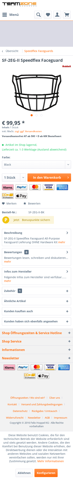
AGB (47, 417)
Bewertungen (13, 252)
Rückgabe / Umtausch (44, 411)
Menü (10, 14)
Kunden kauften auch (18, 311)
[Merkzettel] (48, 15)
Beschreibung (13, 233)
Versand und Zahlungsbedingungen (41, 404)
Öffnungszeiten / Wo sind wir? (27, 397)
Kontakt (12, 404)
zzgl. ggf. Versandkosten (28, 131)
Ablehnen (24, 473)
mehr (61, 242)
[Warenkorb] (67, 15)
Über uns (54, 397)
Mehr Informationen (50, 461)
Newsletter (34, 417)
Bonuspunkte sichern (36, 220)
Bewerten (31, 203)
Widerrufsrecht (15, 417)
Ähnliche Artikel (15, 301)
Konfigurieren (46, 473)
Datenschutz (20, 411)
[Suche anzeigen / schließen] (38, 15)
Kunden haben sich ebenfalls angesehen (31, 321)
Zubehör (13, 291)
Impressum (60, 417)
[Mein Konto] (57, 15)
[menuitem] (10, 15)
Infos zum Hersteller (18, 271)
